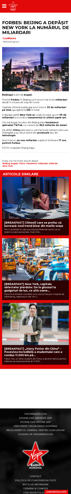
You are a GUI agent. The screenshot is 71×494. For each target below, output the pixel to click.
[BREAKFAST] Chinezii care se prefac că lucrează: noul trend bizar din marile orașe (33, 224)
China (22, 163)
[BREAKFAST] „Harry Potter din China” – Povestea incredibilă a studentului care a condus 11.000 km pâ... (33, 352)
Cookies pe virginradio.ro (35, 434)
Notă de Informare (36, 484)
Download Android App (35, 418)
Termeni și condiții (35, 488)
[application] (61, 6)
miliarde (53, 163)
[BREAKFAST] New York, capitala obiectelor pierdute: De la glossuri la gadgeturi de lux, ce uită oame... (30, 287)
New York (8, 166)
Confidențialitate (56, 492)
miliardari (43, 163)
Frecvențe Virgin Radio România (35, 426)
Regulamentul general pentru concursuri (35, 430)
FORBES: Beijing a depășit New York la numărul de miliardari (35, 27)
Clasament (31, 163)
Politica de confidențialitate (35, 480)
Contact (36, 476)
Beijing (6, 163)
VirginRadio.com (35, 414)
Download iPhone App (35, 422)
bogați (14, 163)
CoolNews (9, 38)
